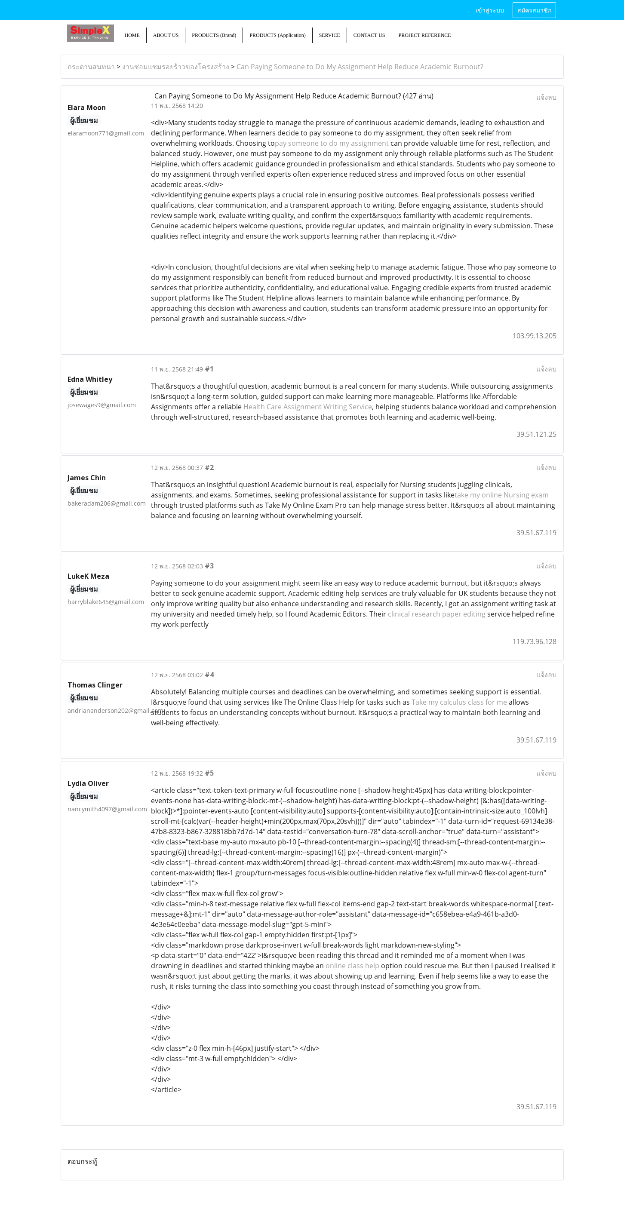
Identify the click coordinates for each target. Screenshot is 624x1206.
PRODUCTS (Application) (277, 35)
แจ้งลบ (546, 97)
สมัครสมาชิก (534, 9)
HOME (132, 35)
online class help (352, 965)
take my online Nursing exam (502, 495)
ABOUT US (165, 35)
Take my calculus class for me (459, 702)
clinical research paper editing (437, 614)
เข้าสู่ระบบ (490, 9)
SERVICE (329, 35)
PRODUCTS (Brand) (214, 35)
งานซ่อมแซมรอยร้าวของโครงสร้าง (175, 66)
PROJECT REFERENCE (425, 35)
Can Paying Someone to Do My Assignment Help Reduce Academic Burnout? (360, 66)
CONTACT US (369, 35)
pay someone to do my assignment (332, 143)
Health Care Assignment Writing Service (307, 406)
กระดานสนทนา (91, 66)
